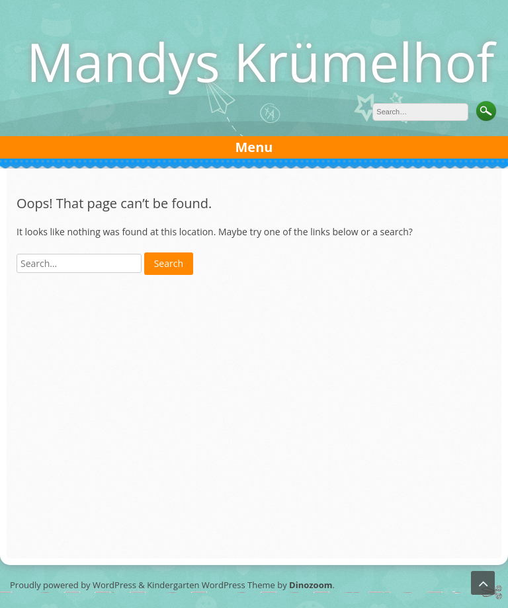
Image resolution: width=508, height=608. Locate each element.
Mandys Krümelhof (260, 61)
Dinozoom (310, 585)
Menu (254, 147)
